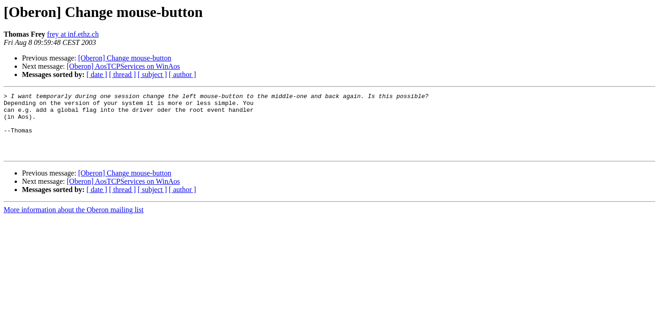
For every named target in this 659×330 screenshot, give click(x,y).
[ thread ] (122, 74)
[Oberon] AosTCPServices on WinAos (123, 66)
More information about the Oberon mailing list (74, 222)
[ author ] (182, 74)
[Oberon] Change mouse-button (125, 58)
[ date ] (96, 74)
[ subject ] (152, 74)
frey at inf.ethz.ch (73, 34)
